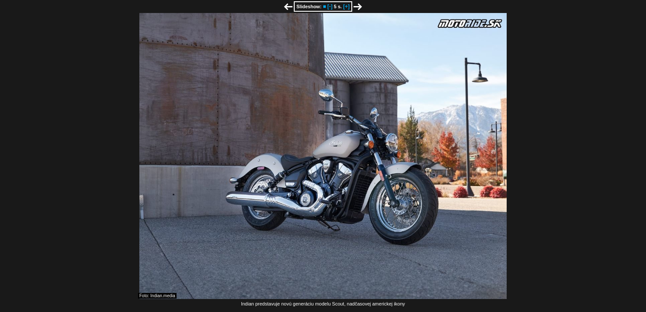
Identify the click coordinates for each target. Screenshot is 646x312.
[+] (346, 6)
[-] (329, 6)
